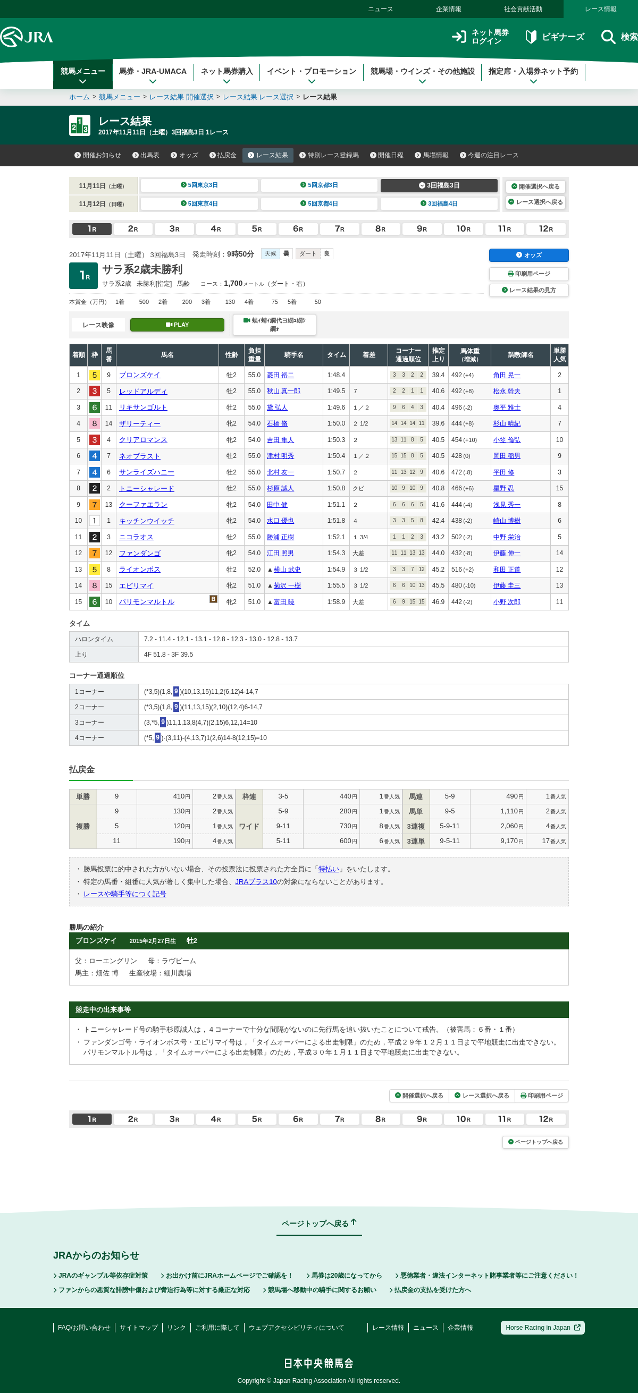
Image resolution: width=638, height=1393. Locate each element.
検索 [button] (619, 37)
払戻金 (223, 155)
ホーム (79, 97)
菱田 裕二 (280, 375)
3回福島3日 (439, 185)
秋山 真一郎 (283, 391)
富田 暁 (284, 602)
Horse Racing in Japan (543, 1327)
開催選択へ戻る (535, 186)
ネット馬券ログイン (480, 37)
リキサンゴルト (143, 407)
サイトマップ (139, 1327)
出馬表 (146, 155)
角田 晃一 (507, 375)
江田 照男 (280, 553)
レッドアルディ (143, 391)
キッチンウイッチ (146, 521)
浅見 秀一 (507, 504)
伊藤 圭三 (507, 585)
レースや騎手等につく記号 (124, 894)
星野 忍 (503, 488)
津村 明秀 (280, 456)
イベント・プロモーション (311, 76)
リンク (176, 1327)
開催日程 (387, 155)
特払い (328, 869)
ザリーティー (140, 424)
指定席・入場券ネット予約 (533, 76)
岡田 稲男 (507, 456)
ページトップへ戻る (535, 1142)
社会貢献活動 (523, 9)
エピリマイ (136, 586)
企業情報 (448, 9)
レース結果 (268, 155)
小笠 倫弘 (507, 440)
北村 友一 (280, 472)
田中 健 (277, 504)
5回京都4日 (319, 203)
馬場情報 (432, 155)
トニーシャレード (146, 488)
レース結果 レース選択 (258, 97)
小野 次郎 (507, 602)
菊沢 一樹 (287, 585)
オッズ (184, 155)
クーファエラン (143, 504)
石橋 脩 (277, 423)
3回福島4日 (439, 203)
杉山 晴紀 (507, 423)
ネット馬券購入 (227, 76)
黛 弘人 (277, 407)
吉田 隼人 (280, 440)
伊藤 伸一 (507, 553)
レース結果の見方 (529, 290)
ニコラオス (136, 537)
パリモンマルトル (146, 602)
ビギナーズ (555, 37)
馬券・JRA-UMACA (153, 76)
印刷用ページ (529, 273)
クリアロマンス (143, 440)
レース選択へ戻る (535, 202)
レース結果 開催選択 (181, 97)
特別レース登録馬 (329, 155)
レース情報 (601, 9)
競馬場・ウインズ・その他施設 (423, 76)
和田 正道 (507, 569)
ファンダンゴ (140, 553)
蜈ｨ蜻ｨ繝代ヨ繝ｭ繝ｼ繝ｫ (274, 324)
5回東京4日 (200, 203)
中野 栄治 (507, 537)
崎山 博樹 (507, 520)
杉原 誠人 (280, 488)
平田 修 (503, 472)
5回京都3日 (319, 185)
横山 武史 (287, 569)
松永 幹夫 (507, 391)
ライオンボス (140, 569)
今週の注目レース (489, 155)
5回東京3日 (200, 185)
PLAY (177, 324)
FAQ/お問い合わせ (84, 1327)
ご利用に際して (217, 1327)
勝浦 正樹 (280, 537)
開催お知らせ (97, 155)
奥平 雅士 (507, 407)
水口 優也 (280, 520)
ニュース (380, 9)
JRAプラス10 (256, 882)
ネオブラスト (140, 456)
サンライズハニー (146, 472)
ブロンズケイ (140, 375)
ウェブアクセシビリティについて (297, 1327)
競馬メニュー (83, 76)
